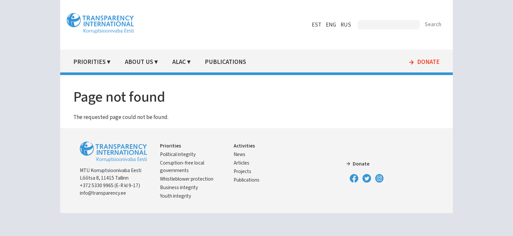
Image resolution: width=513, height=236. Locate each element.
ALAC (179, 62)
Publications (225, 62)
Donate (428, 62)
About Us (139, 62)
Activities (244, 146)
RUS (346, 25)
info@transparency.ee (103, 193)
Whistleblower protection (186, 179)
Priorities (89, 62)
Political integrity (178, 154)
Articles (241, 163)
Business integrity (179, 187)
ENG (331, 25)
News (239, 154)
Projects (242, 171)
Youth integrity (175, 196)
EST (316, 25)
